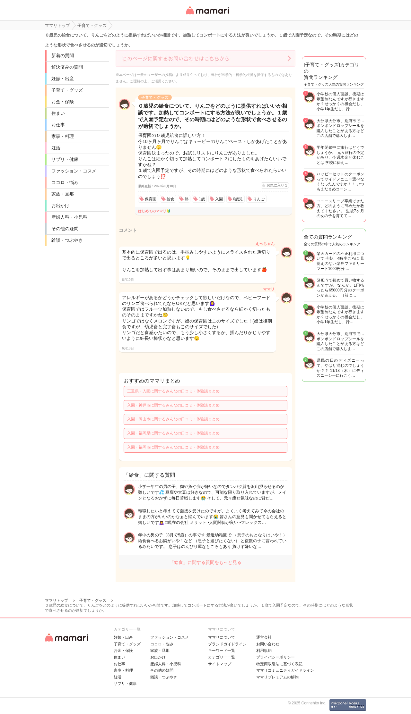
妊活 (55, 147)
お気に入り (277, 185)
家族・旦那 (62, 194)
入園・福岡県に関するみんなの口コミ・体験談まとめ (173, 433)
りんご (259, 199)
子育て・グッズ (67, 90)
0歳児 (238, 199)
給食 (170, 199)
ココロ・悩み (64, 182)
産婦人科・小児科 (69, 217)
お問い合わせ (267, 644)
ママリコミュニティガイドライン (285, 670)
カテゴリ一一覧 (221, 657)
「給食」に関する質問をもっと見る (205, 562)
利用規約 (264, 650)
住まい (58, 113)
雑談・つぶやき (67, 240)
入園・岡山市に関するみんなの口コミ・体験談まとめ (173, 419)
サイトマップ (219, 664)
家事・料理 (62, 136)
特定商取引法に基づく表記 (279, 664)
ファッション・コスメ (73, 170)
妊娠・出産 (62, 78)
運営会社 (264, 637)
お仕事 (58, 124)
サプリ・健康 (64, 159)
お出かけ (60, 205)
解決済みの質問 (67, 67)
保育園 (150, 199)
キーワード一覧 (221, 650)
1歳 (202, 199)
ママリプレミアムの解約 (277, 677)
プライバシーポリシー (275, 657)
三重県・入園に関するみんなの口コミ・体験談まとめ (173, 391)
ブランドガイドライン (227, 644)
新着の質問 (62, 55)
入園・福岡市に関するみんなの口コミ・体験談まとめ (173, 447)
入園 (219, 199)
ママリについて (221, 637)
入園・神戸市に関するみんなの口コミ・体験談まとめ (173, 405)
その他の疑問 (64, 228)
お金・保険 (62, 101)
